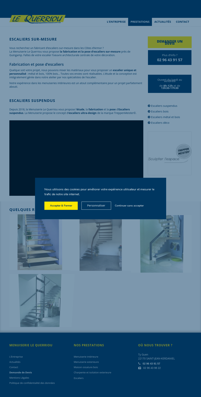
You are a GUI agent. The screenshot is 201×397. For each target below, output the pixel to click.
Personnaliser (96, 205)
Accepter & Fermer (61, 205)
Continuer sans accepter (129, 205)
